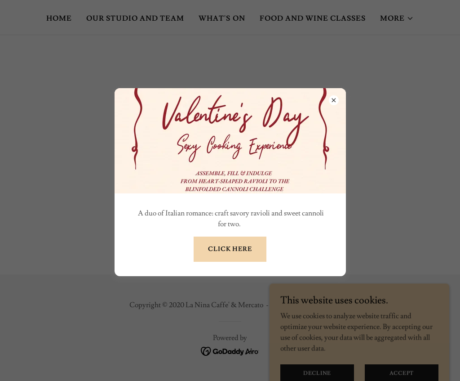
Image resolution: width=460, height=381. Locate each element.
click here (230, 249)
